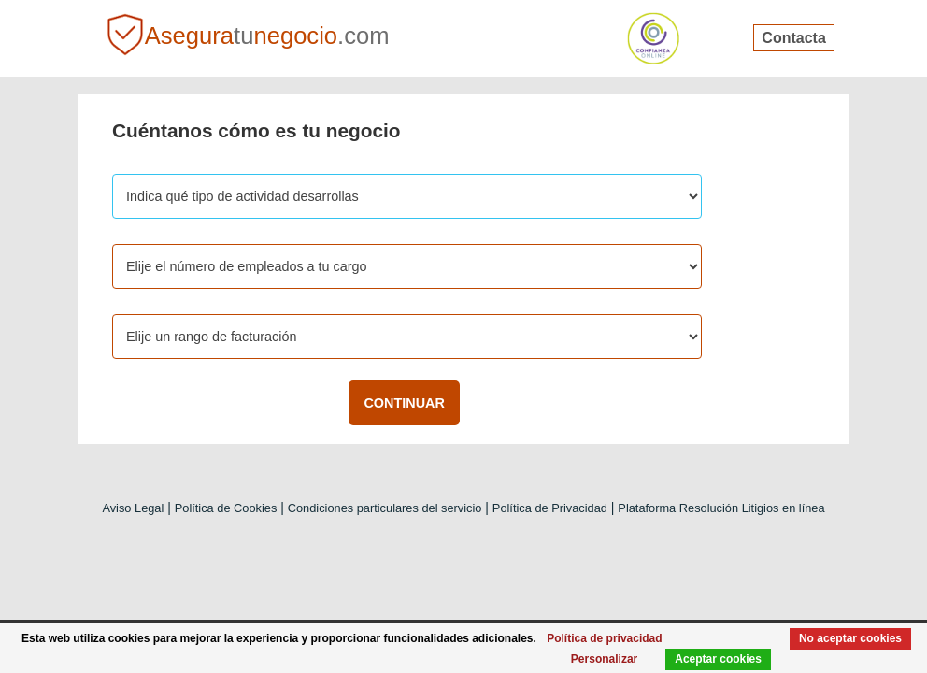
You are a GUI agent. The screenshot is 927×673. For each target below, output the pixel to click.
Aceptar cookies (705, 659)
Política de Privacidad (549, 508)
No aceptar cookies (846, 637)
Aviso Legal (133, 508)
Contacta (793, 38)
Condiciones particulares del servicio (385, 508)
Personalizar (585, 659)
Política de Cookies (226, 508)
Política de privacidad (652, 637)
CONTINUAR (404, 402)
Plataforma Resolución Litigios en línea (721, 508)
